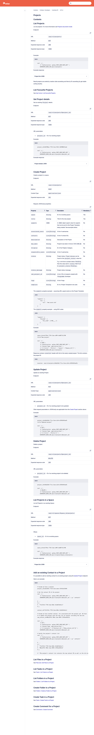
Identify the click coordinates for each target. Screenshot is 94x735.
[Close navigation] (25, 10)
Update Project (78, 576)
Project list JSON (61, 76)
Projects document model (65, 26)
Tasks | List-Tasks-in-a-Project (44, 672)
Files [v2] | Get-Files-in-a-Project (45, 663)
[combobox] (80, 3)
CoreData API (55, 10)
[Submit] (70, 3)
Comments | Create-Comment (44, 709)
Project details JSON (61, 163)
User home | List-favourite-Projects (45, 93)
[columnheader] (37, 211)
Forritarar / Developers (45, 10)
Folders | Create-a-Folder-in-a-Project (46, 691)
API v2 (61, 10)
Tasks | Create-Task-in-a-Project (45, 700)
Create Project (74, 409)
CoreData (35, 10)
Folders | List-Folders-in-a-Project (45, 681)
